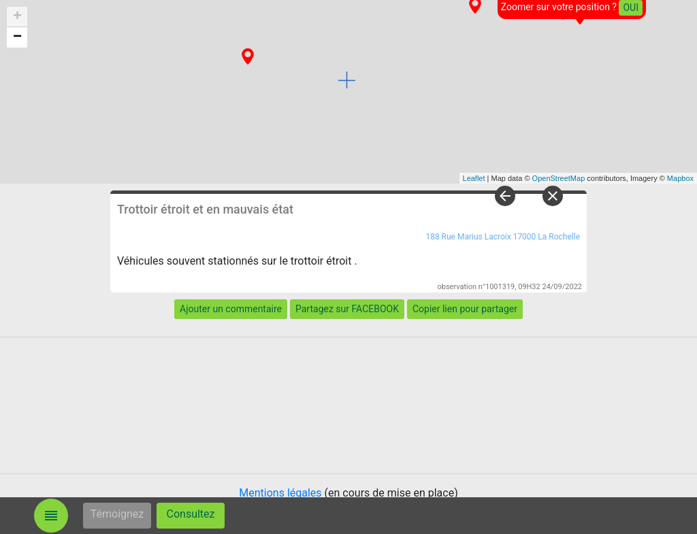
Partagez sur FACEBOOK (347, 308)
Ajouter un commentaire (231, 308)
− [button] (17, 37)
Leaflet (474, 178)
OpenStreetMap (558, 178)
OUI (630, 7)
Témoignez (117, 513)
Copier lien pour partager (464, 308)
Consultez (191, 513)
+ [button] (17, 17)
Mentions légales (280, 492)
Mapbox (680, 178)
